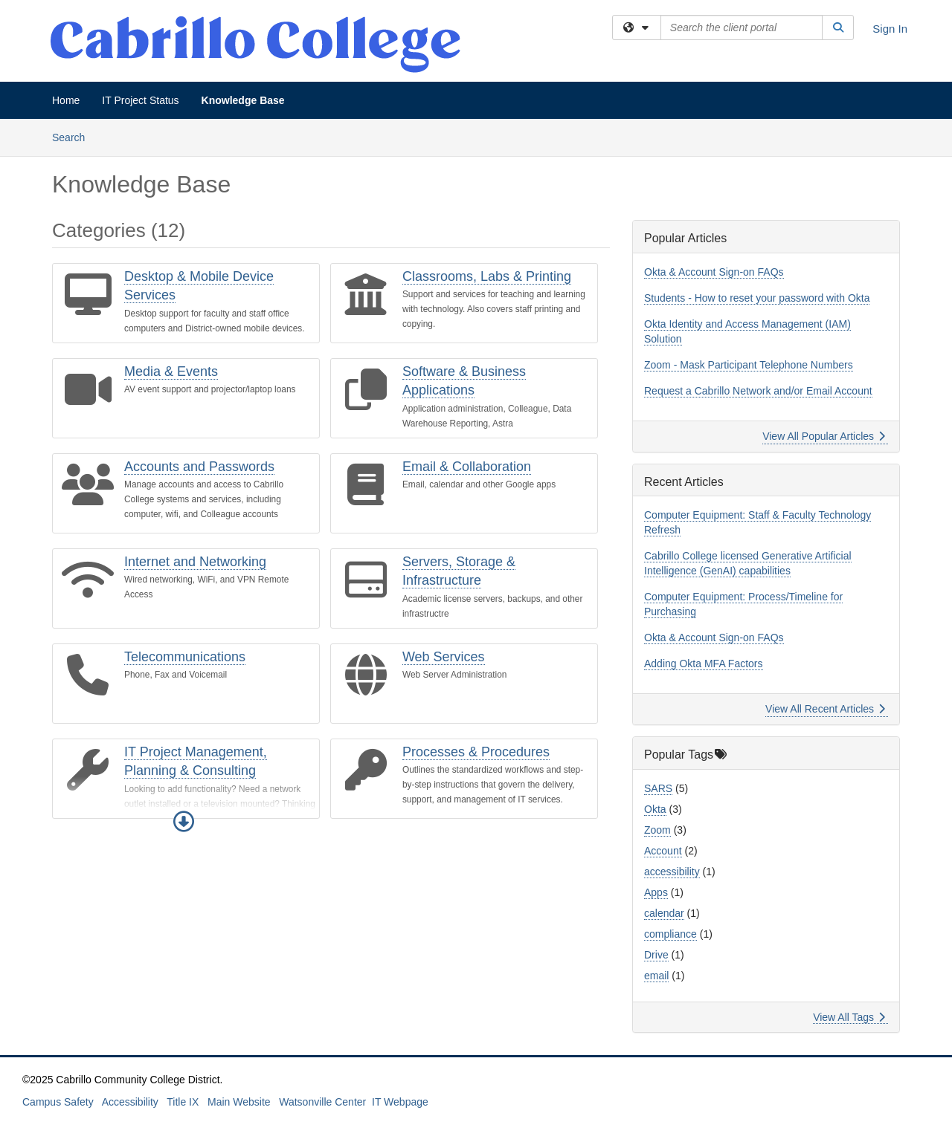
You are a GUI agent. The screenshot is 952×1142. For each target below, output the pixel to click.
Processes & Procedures (476, 751)
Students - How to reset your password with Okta (756, 298)
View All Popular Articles (823, 436)
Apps (656, 892)
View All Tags (849, 1017)
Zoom (657, 830)
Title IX (183, 1102)
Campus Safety (58, 1102)
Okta (655, 809)
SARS (658, 788)
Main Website (239, 1102)
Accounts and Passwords (199, 466)
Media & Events (171, 371)
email (656, 976)
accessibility (672, 871)
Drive (656, 955)
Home (66, 100)
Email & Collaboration (466, 466)
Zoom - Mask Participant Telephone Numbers (748, 365)
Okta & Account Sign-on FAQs (714, 272)
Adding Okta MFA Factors (703, 663)
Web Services (443, 656)
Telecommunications (184, 656)
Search (74, 136)
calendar (664, 913)
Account (663, 851)
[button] (183, 822)
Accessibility (130, 1102)
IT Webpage (400, 1102)
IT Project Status (140, 100)
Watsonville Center (322, 1102)
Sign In (889, 28)
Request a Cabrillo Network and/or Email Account (758, 391)
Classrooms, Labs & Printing (486, 276)
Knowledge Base (243, 100)
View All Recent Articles (825, 709)
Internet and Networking (195, 561)
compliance (670, 934)
